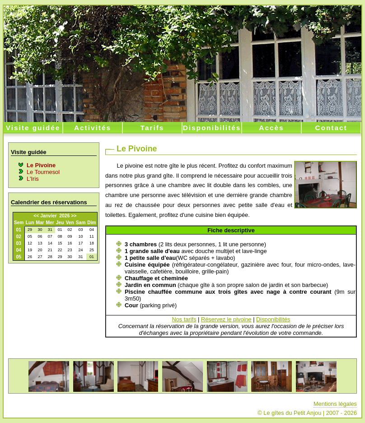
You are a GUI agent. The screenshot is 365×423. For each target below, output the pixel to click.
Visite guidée (33, 128)
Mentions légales (335, 403)
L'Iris (33, 178)
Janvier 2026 (55, 215)
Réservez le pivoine (226, 319)
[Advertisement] (53, 313)
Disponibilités (212, 128)
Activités (92, 128)
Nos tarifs (184, 319)
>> (73, 215)
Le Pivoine (41, 165)
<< (36, 215)
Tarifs (152, 128)
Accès (271, 128)
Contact (331, 128)
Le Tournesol (43, 172)
